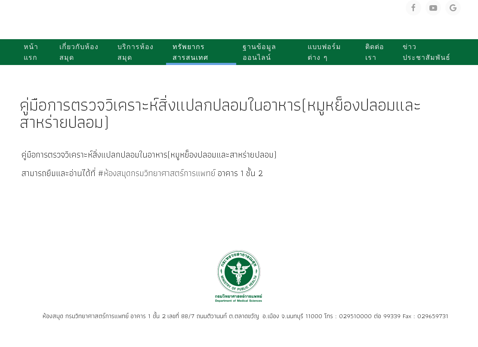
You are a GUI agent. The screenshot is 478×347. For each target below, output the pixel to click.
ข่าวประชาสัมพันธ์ (426, 52)
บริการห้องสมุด (135, 52)
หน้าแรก (31, 52)
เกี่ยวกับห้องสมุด (79, 52)
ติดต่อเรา (374, 52)
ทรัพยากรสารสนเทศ (190, 52)
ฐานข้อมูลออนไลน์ (259, 52)
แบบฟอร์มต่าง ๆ (324, 52)
